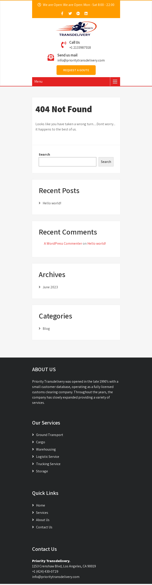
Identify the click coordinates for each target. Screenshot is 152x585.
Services (42, 512)
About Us (42, 520)
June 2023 (50, 287)
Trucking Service (48, 464)
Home (40, 505)
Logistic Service (47, 456)
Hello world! (52, 203)
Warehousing (46, 449)
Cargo (40, 442)
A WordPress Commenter (63, 243)
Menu (38, 81)
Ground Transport (49, 434)
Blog (46, 328)
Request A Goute (76, 70)
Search (44, 154)
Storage (42, 471)
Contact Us (44, 527)
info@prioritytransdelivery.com (81, 60)
